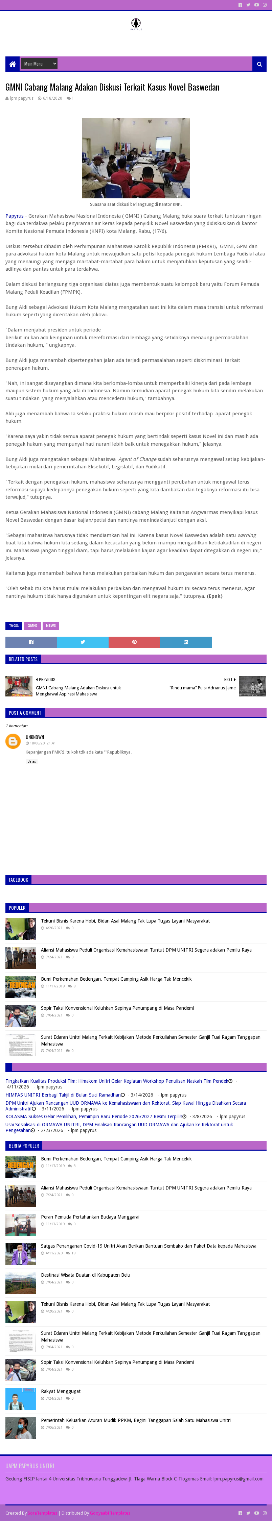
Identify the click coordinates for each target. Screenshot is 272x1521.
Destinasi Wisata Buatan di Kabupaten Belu (85, 1275)
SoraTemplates (42, 1513)
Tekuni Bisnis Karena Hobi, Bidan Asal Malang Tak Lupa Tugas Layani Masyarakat (125, 921)
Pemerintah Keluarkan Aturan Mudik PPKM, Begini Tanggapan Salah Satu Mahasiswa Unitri (136, 1420)
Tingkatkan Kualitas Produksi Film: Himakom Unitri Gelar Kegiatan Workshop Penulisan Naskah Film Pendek (116, 1081)
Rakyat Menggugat (61, 1391)
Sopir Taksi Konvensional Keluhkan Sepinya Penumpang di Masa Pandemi (117, 1008)
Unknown (35, 736)
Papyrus (14, 216)
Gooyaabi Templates (110, 1513)
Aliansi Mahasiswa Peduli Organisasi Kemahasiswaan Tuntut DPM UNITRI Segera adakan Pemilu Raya (146, 950)
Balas (31, 761)
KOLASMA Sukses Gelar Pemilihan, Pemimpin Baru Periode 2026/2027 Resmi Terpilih (93, 1116)
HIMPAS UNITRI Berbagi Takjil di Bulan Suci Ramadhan (63, 1095)
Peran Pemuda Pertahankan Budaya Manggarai (90, 1217)
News (51, 626)
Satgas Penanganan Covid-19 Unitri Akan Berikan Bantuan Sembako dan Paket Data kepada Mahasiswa (148, 1246)
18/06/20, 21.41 (43, 743)
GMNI (32, 626)
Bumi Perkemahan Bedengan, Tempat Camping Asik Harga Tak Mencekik (116, 979)
